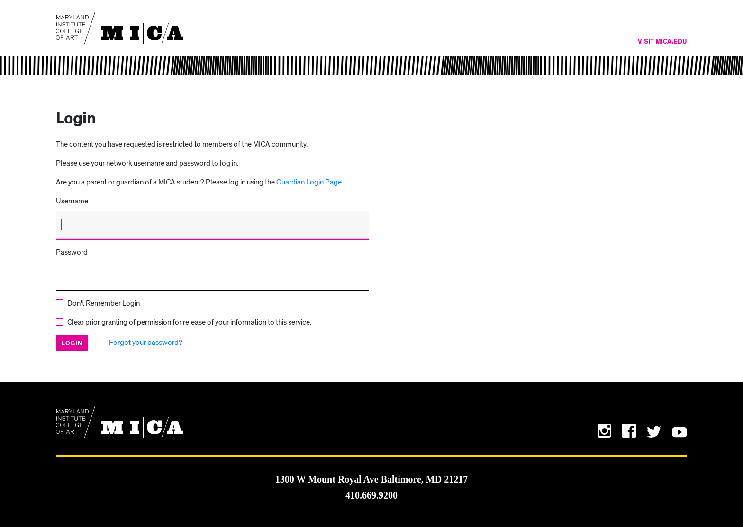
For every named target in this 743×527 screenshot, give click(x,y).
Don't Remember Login (103, 303)
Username (72, 201)
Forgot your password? (145, 342)
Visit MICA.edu (662, 41)
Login (72, 344)
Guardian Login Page (309, 182)
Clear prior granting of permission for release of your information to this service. (189, 322)
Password (72, 252)
